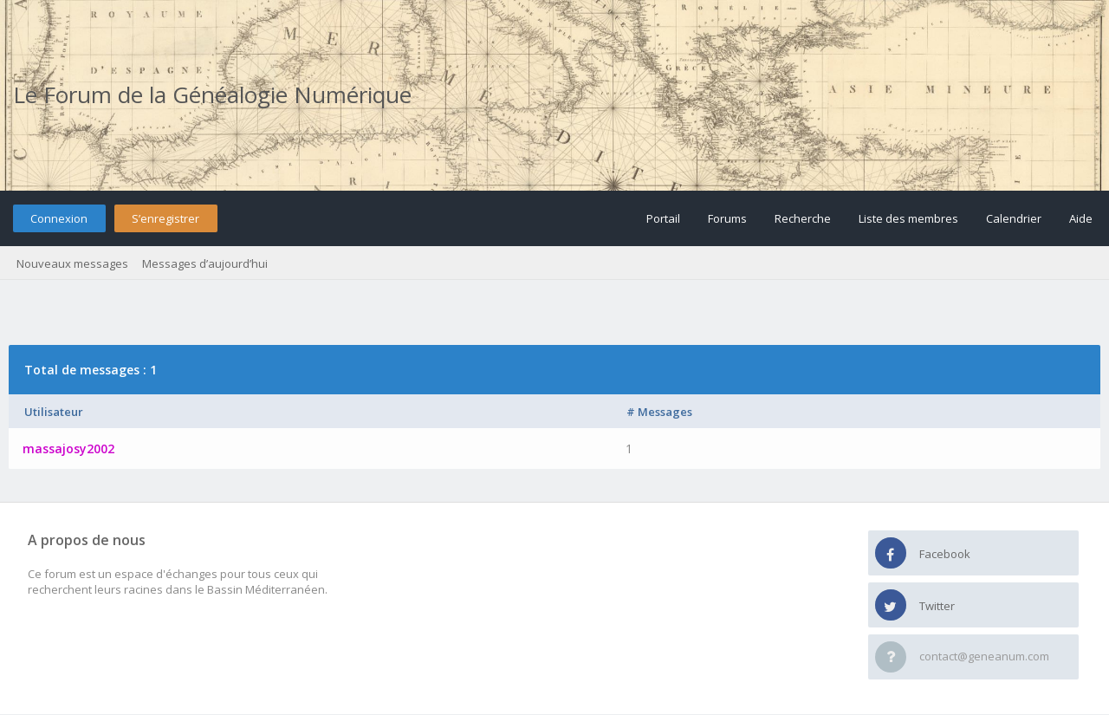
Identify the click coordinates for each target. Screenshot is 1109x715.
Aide (1081, 218)
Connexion (59, 218)
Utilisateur (53, 411)
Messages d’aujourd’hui (205, 263)
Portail (663, 218)
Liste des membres (908, 218)
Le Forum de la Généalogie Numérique (212, 94)
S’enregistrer (165, 218)
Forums (727, 218)
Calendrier (1013, 218)
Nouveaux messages (72, 263)
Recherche (803, 218)
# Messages (659, 411)
